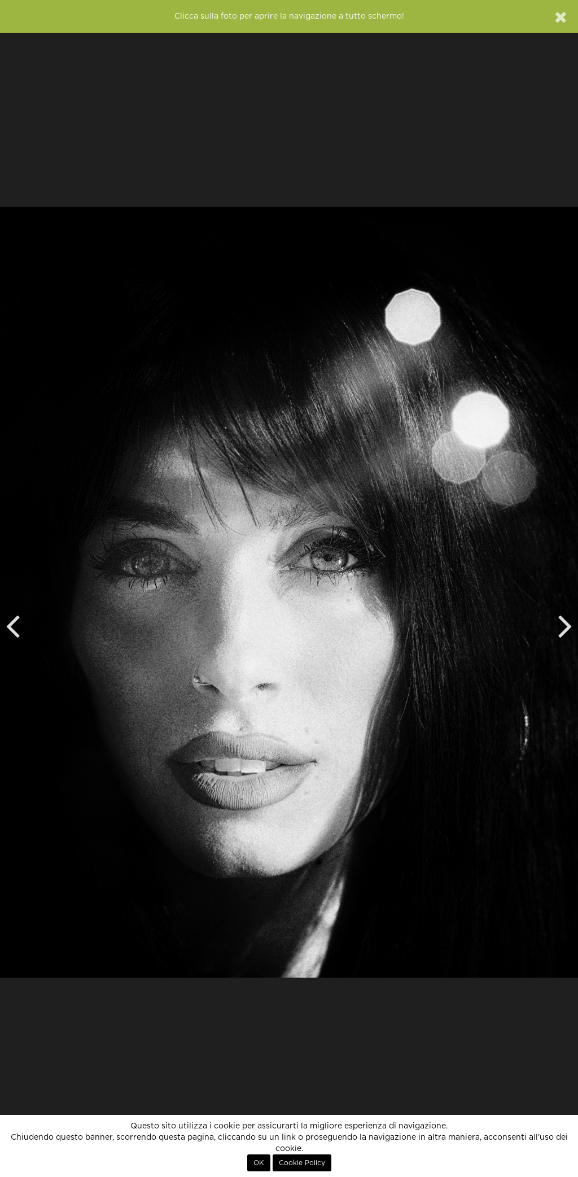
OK (258, 1162)
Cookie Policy (302, 1162)
